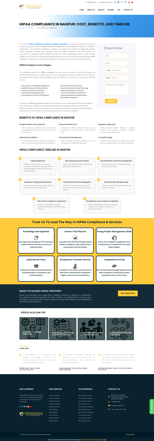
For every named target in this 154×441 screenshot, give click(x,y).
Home (81, 10)
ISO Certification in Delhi (84, 409)
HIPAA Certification (53, 409)
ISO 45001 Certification (54, 401)
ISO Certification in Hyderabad (86, 406)
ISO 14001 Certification (54, 398)
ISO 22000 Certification (54, 404)
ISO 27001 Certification (54, 406)
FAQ (118, 10)
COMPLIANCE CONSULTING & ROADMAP (121, 334)
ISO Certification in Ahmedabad (86, 412)
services (101, 10)
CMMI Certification (53, 412)
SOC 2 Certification (53, 415)
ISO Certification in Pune (84, 404)
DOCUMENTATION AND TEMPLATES (32, 333)
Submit (111, 101)
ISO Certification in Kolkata (85, 418)
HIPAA (30, 28)
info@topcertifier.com (105, 2)
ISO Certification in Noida (85, 421)
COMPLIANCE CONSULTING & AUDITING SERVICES (92, 334)
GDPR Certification (53, 421)
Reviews (111, 10)
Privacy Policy (130, 434)
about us (91, 10)
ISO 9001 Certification (54, 395)
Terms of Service (97, 440)
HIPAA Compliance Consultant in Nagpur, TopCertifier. (48, 44)
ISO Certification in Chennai (85, 401)
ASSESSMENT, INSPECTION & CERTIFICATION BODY (63, 334)
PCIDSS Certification (54, 418)
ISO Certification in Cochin (85, 415)
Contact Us (128, 10)
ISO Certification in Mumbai (85, 395)
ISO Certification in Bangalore (86, 398)
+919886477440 (91, 2)
